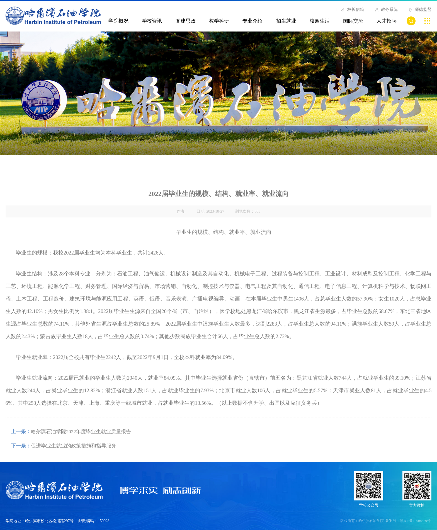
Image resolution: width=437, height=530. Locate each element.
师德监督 (420, 10)
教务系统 (386, 9)
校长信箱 (352, 10)
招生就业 (286, 21)
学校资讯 (152, 21)
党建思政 (186, 21)
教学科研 (219, 21)
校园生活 (320, 21)
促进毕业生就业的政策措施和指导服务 (73, 456)
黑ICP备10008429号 (415, 521)
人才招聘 (387, 21)
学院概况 (118, 21)
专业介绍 (252, 21)
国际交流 (353, 21)
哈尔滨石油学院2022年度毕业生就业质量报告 (81, 441)
